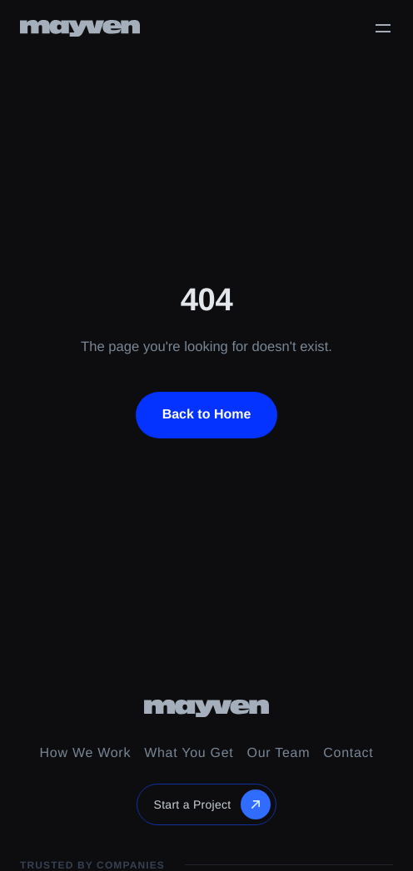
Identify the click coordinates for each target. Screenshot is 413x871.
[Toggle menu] (383, 28)
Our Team (279, 753)
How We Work (86, 753)
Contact (348, 753)
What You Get (188, 753)
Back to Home (206, 415)
